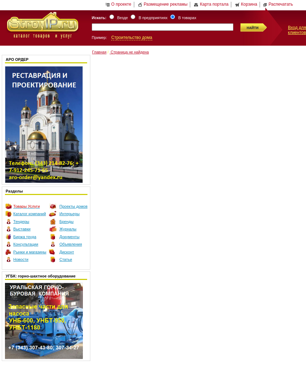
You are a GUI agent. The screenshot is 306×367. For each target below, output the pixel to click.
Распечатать (278, 4)
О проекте (118, 4)
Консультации (25, 244)
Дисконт (67, 252)
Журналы (68, 229)
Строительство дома (131, 37)
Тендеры (21, 221)
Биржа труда (24, 237)
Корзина (246, 4)
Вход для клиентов (297, 30)
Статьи (66, 259)
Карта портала (211, 4)
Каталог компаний (29, 214)
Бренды (67, 221)
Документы (70, 237)
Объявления (71, 244)
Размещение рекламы (163, 4)
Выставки (22, 229)
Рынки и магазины (29, 252)
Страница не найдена (129, 52)
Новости (21, 259)
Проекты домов (73, 206)
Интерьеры (70, 214)
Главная (99, 52)
